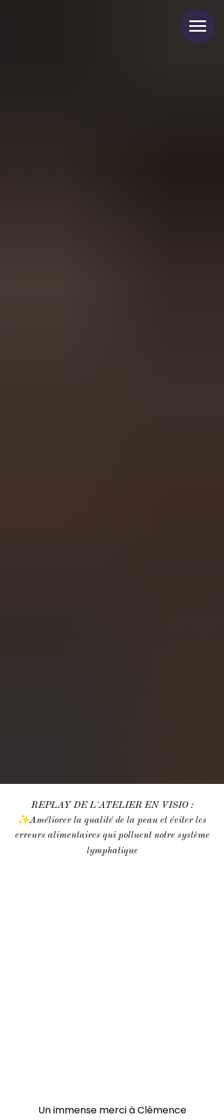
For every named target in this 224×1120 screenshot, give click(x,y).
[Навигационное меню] (197, 26)
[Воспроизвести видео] (112, 955)
